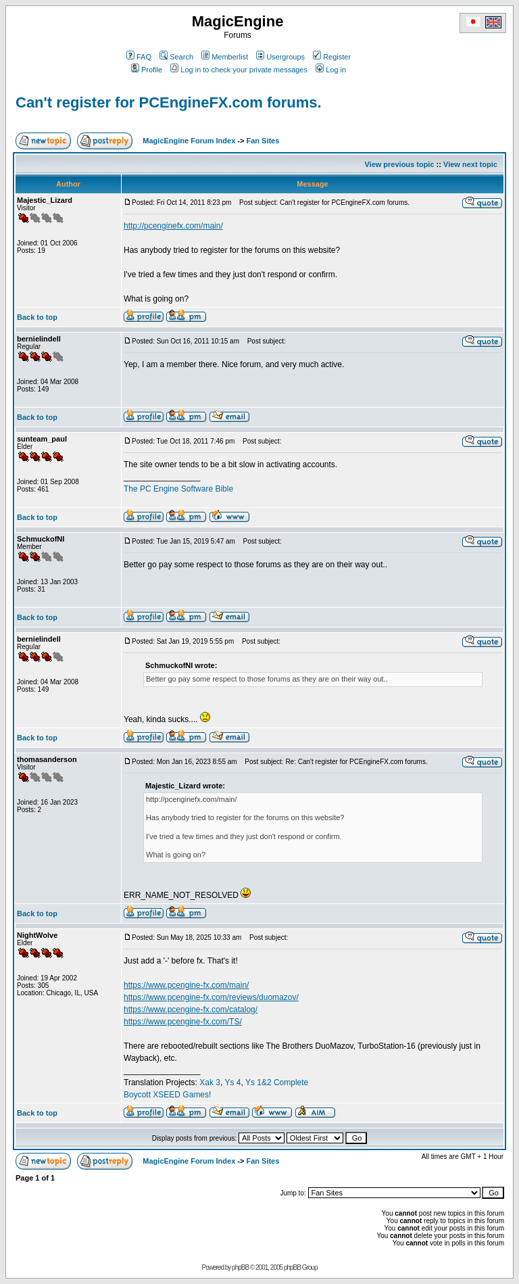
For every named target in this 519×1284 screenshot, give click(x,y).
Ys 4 (232, 1082)
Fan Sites (262, 141)
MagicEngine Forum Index (189, 141)
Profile (146, 70)
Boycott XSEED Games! (167, 1094)
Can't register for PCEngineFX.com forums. (169, 102)
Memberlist (224, 57)
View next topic (470, 164)
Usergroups (280, 57)
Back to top (37, 317)
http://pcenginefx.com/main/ (173, 226)
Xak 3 (209, 1082)
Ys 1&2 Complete (276, 1082)
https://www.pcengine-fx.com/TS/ (183, 1021)
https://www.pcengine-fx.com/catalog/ (190, 1009)
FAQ (138, 57)
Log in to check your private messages (238, 70)
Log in (331, 70)
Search (176, 57)
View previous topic (399, 164)
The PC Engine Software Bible (178, 489)
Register (332, 57)
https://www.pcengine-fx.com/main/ (186, 985)
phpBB (240, 1267)
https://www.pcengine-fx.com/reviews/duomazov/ (211, 997)
